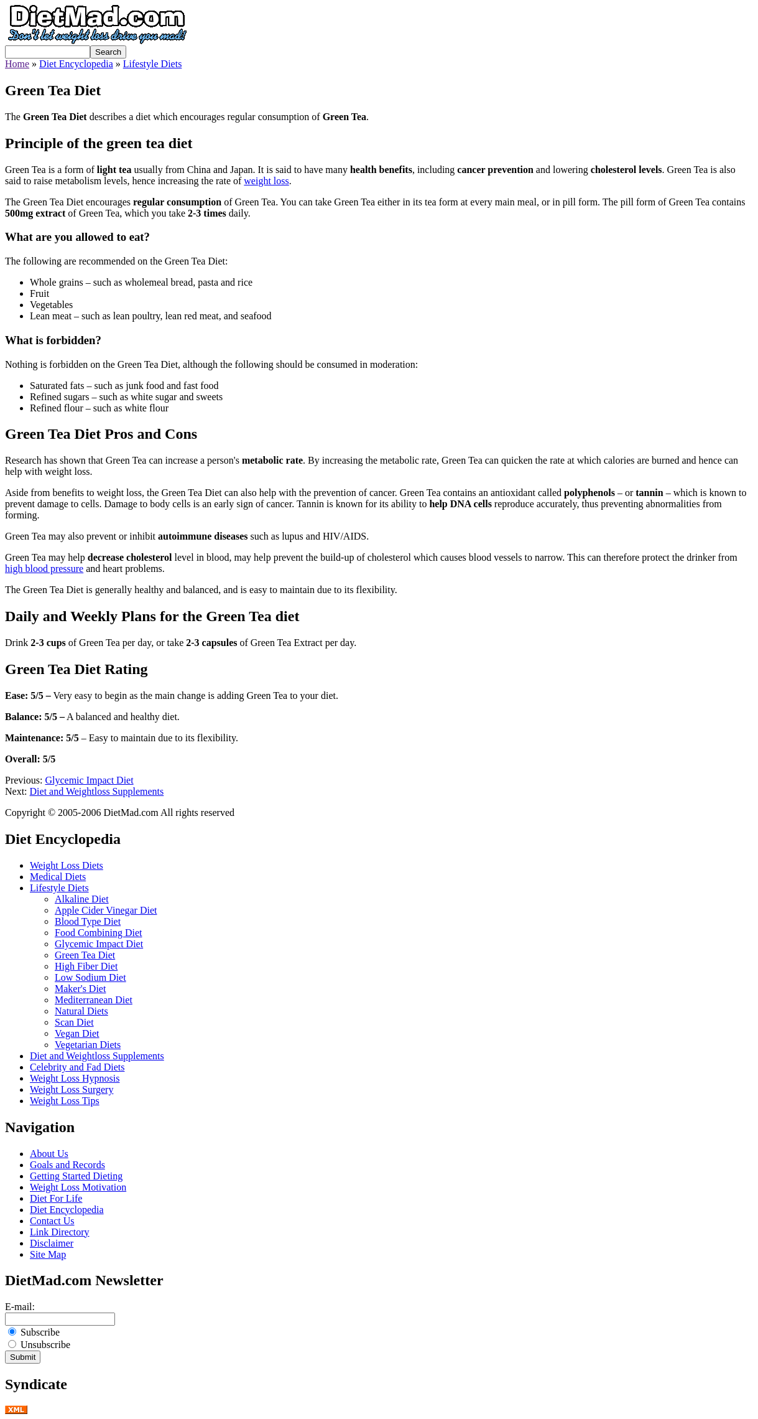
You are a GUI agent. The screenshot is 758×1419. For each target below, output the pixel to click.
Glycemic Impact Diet (89, 780)
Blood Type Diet (88, 921)
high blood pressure (44, 568)
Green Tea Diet (85, 955)
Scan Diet (74, 1022)
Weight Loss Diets (66, 865)
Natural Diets (81, 1011)
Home (17, 64)
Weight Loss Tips (64, 1100)
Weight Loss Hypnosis (75, 1078)
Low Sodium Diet (90, 977)
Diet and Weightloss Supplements (97, 791)
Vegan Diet (77, 1033)
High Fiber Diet (86, 966)
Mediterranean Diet (93, 1000)
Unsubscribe (39, 1344)
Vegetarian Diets (88, 1044)
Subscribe (34, 1332)
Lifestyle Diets (59, 888)
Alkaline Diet (82, 899)
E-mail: (20, 1306)
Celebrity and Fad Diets (77, 1067)
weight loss (266, 181)
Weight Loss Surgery (71, 1089)
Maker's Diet (80, 988)
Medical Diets (58, 876)
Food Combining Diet (98, 932)
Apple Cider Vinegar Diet (106, 910)
